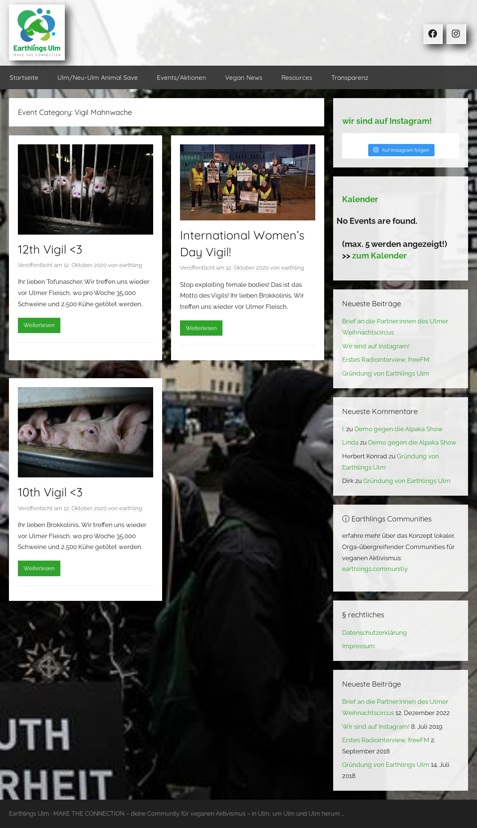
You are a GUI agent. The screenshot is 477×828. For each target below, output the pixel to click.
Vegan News (243, 77)
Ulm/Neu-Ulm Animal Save (97, 77)
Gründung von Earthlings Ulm (385, 373)
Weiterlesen (39, 325)
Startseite (24, 77)
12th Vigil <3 (50, 249)
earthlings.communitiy (375, 569)
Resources (296, 77)
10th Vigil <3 (50, 491)
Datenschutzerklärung (374, 632)
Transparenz (349, 77)
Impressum (358, 646)
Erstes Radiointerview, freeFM (385, 359)
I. (343, 429)
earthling (130, 265)
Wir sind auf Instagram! (376, 346)
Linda (350, 442)
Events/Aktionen (181, 77)
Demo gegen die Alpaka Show (398, 429)
